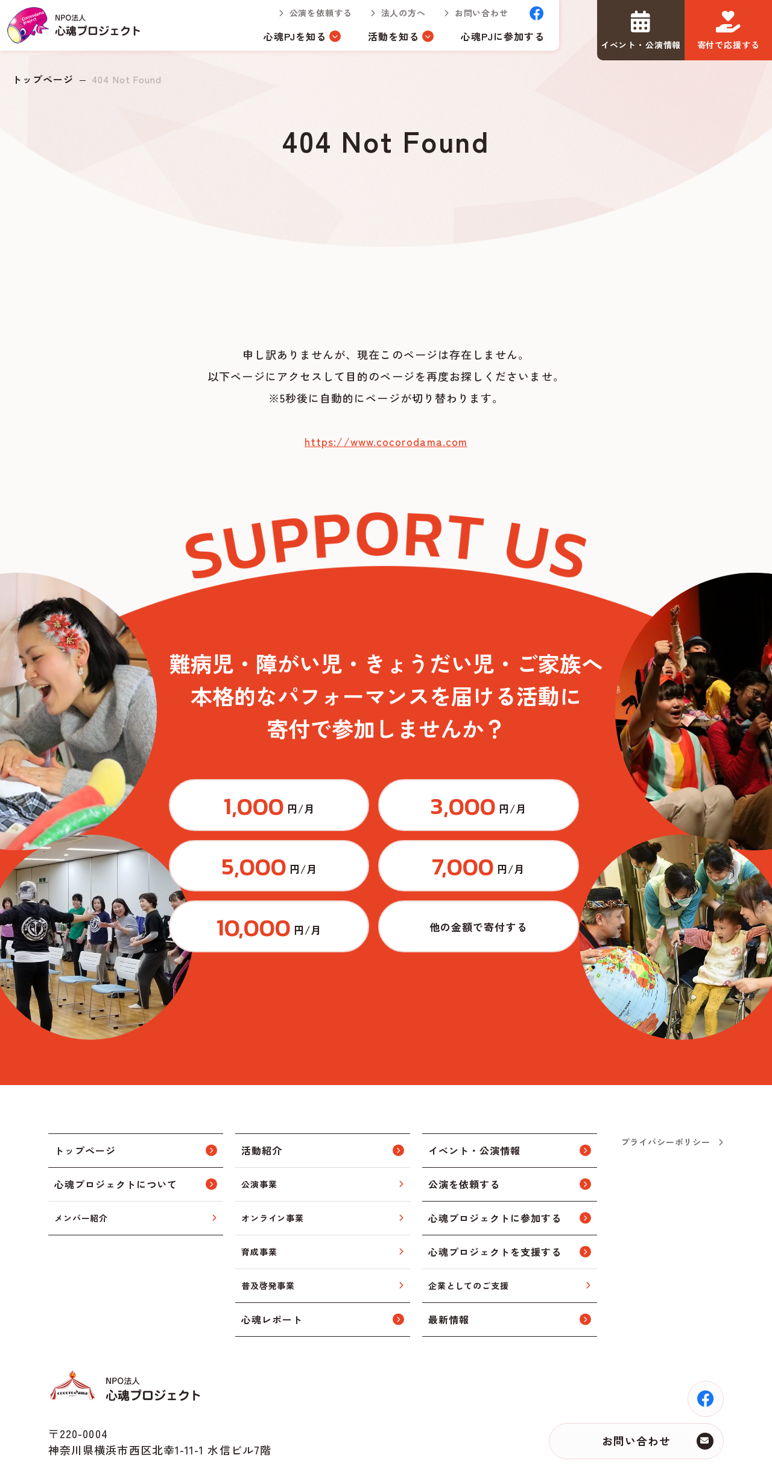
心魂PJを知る (285, 41)
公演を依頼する (310, 18)
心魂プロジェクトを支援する (494, 1209)
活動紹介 (261, 1107)
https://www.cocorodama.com (386, 441)
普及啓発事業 (268, 1242)
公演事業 (259, 1141)
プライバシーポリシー (665, 1098)
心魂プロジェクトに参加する (494, 1175)
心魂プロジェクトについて (115, 1141)
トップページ (43, 79)
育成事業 (259, 1208)
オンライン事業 (272, 1174)
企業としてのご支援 (468, 1242)
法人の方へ (393, 18)
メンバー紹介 (81, 1174)
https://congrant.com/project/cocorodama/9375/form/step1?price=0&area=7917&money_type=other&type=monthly (534, 879)
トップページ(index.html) (79, 30)
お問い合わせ (472, 18)
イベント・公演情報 (474, 1107)
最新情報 (448, 1276)
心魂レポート (272, 1276)
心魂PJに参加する (493, 41)
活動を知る (384, 41)
